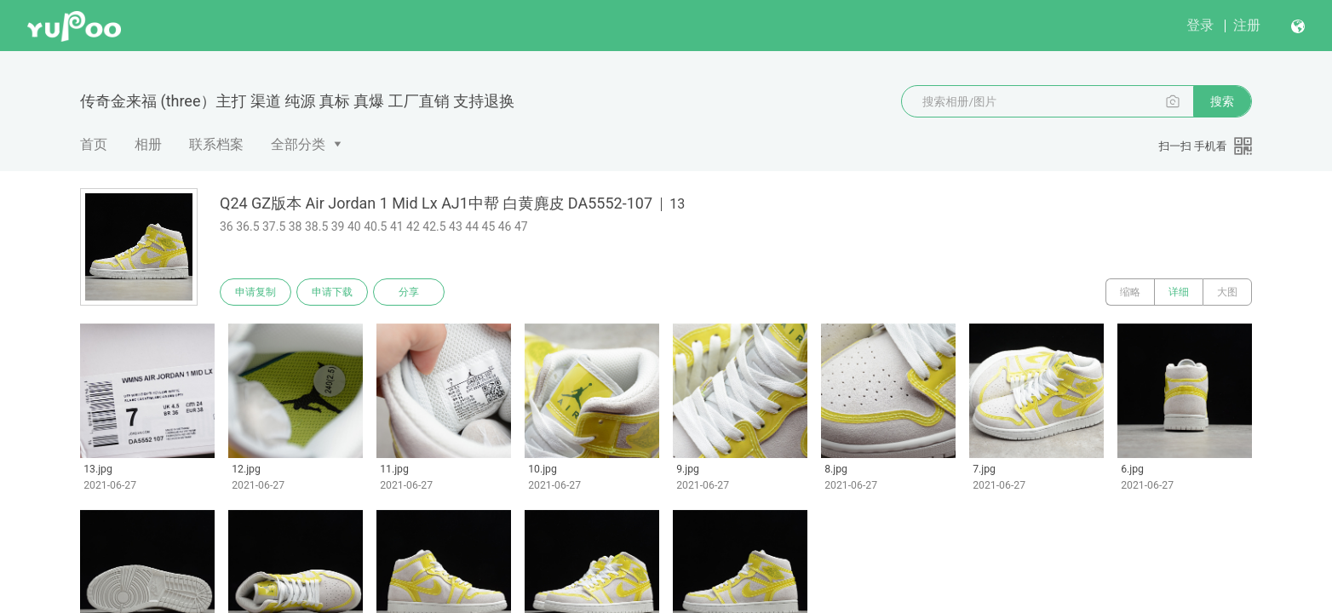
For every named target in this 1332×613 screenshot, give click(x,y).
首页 (93, 144)
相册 (148, 144)
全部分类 (298, 144)
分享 (409, 292)
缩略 (1130, 292)
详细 (1178, 292)
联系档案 (216, 144)
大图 (1227, 292)
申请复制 (255, 292)
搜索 (1222, 101)
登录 (1200, 25)
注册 (1246, 25)
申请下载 (332, 292)
